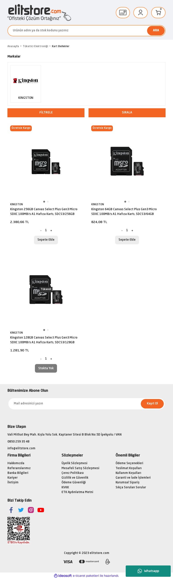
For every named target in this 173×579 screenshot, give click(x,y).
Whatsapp (148, 571)
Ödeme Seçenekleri (129, 463)
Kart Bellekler (60, 46)
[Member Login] (141, 13)
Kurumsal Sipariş (127, 482)
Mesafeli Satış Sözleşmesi (80, 468)
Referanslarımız (19, 468)
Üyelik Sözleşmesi (74, 463)
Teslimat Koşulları (129, 468)
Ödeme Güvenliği (73, 482)
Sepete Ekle (46, 239)
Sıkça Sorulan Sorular (131, 487)
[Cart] (158, 13)
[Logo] (39, 12)
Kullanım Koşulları (128, 473)
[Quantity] (46, 230)
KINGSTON (16, 204)
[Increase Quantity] (51, 230)
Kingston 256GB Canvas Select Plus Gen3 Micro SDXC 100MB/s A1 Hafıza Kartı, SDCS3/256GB (43, 212)
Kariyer (12, 477)
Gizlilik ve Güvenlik (74, 477)
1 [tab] (44, 202)
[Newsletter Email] (86, 403)
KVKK (65, 487)
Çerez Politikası (72, 473)
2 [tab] (48, 202)
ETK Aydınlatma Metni (77, 492)
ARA (156, 30)
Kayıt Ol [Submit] (152, 403)
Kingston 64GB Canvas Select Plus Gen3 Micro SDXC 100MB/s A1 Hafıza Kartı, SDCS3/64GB (124, 212)
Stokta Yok (46, 368)
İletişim (12, 482)
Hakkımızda (15, 463)
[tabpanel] (45, 161)
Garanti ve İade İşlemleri (133, 477)
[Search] (86, 30)
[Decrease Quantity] (41, 230)
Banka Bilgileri (17, 473)
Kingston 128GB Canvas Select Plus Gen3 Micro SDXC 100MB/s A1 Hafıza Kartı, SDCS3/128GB (43, 340)
